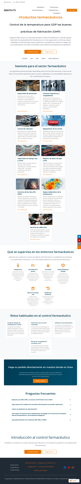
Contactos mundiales (45, 467)
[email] (79, 244)
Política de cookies (40, 470)
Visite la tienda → (40, 381)
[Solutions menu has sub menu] (55, 7)
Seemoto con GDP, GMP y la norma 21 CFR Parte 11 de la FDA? (41, 400)
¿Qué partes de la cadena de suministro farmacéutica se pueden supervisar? (41, 404)
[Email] (72, 467)
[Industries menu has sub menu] (41, 7)
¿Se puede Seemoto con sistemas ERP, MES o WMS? (41, 420)
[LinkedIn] (64, 467)
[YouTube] (68, 467)
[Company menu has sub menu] (57, 13)
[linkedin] (79, 236)
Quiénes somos (30, 463)
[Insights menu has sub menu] (54, 10)
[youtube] (79, 240)
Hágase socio (32, 467)
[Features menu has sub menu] (37, 10)
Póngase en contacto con (47, 463)
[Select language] (74, 480)
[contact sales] (79, 247)
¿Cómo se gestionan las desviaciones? (41, 409)
